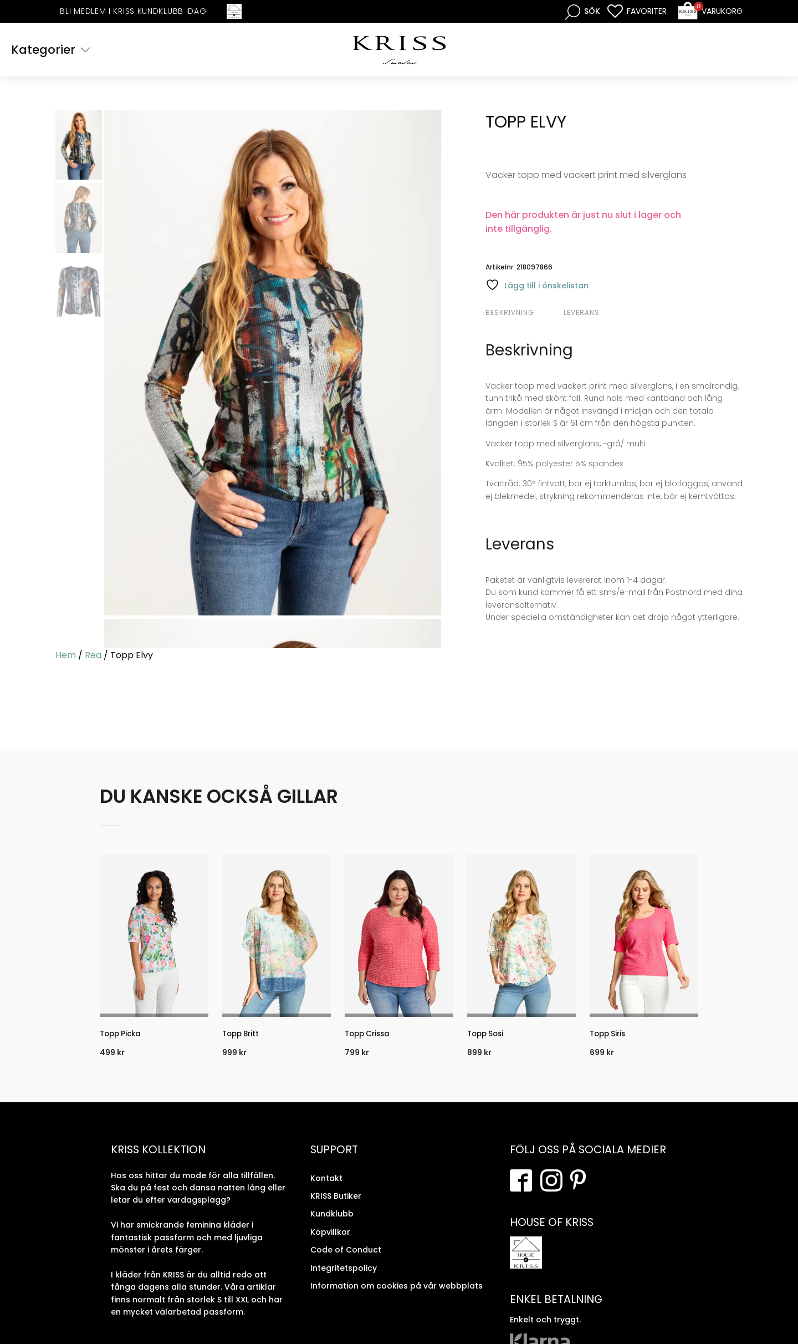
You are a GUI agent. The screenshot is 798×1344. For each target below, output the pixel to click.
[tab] (523, 314)
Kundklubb (332, 1221)
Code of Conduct (345, 1257)
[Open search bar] (582, 11)
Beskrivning (509, 314)
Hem (65, 656)
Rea (93, 656)
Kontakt (326, 1185)
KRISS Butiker (335, 1203)
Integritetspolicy (343, 1275)
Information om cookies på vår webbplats (396, 1293)
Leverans (582, 314)
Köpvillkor (330, 1239)
